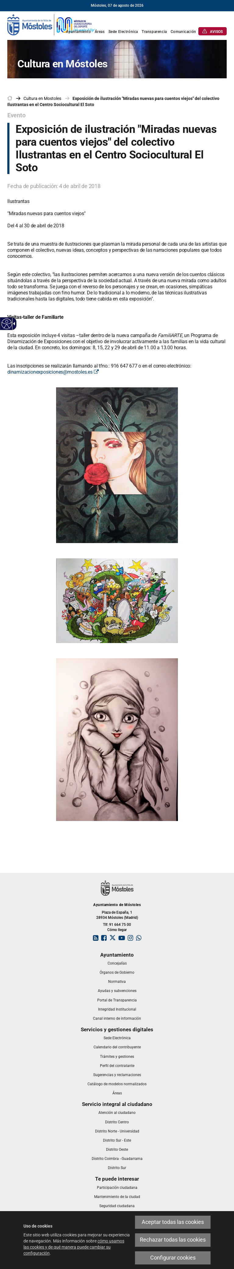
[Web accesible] (6, 324)
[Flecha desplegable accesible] (13, 323)
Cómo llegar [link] (117, 930)
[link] (51, 24)
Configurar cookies (173, 1258)
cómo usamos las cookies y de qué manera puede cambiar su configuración (73, 1247)
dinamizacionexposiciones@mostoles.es (52, 372)
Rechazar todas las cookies (173, 1240)
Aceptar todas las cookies (173, 1222)
